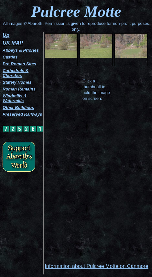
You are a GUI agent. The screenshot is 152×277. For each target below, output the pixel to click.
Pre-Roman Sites (19, 63)
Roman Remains (19, 89)
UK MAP (13, 43)
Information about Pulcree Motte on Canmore (96, 266)
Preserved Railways (22, 114)
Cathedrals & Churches (15, 73)
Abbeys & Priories (21, 50)
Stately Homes (17, 82)
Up (6, 35)
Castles (10, 57)
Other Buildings (18, 107)
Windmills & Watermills (15, 98)
